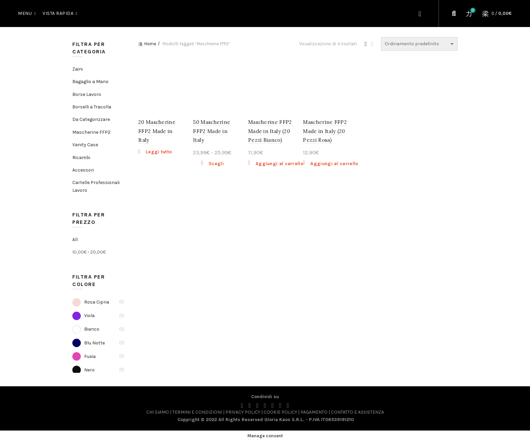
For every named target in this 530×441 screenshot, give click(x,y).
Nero (83, 370)
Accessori (83, 170)
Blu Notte (88, 343)
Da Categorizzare (91, 119)
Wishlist (472, 10)
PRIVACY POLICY (243, 412)
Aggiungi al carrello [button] (279, 163)
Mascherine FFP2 (91, 132)
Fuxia (84, 356)
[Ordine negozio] (419, 44)
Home (150, 43)
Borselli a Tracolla (91, 107)
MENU (25, 13)
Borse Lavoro (86, 94)
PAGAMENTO (314, 412)
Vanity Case (85, 145)
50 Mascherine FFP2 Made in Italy (211, 131)
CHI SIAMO (157, 412)
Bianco (85, 329)
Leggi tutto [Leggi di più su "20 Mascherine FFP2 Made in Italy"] (159, 152)
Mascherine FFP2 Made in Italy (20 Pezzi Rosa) (325, 131)
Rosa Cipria (90, 302)
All (75, 239)
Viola (83, 316)
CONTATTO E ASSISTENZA (357, 412)
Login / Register (421, 13)
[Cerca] (454, 13)
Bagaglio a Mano (90, 81)
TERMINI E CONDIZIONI (197, 412)
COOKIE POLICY (280, 412)
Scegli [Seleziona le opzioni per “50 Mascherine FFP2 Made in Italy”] (216, 163)
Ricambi (81, 157)
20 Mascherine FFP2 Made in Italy (156, 131)
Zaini (77, 69)
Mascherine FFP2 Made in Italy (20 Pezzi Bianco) (270, 131)
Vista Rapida (58, 13)
